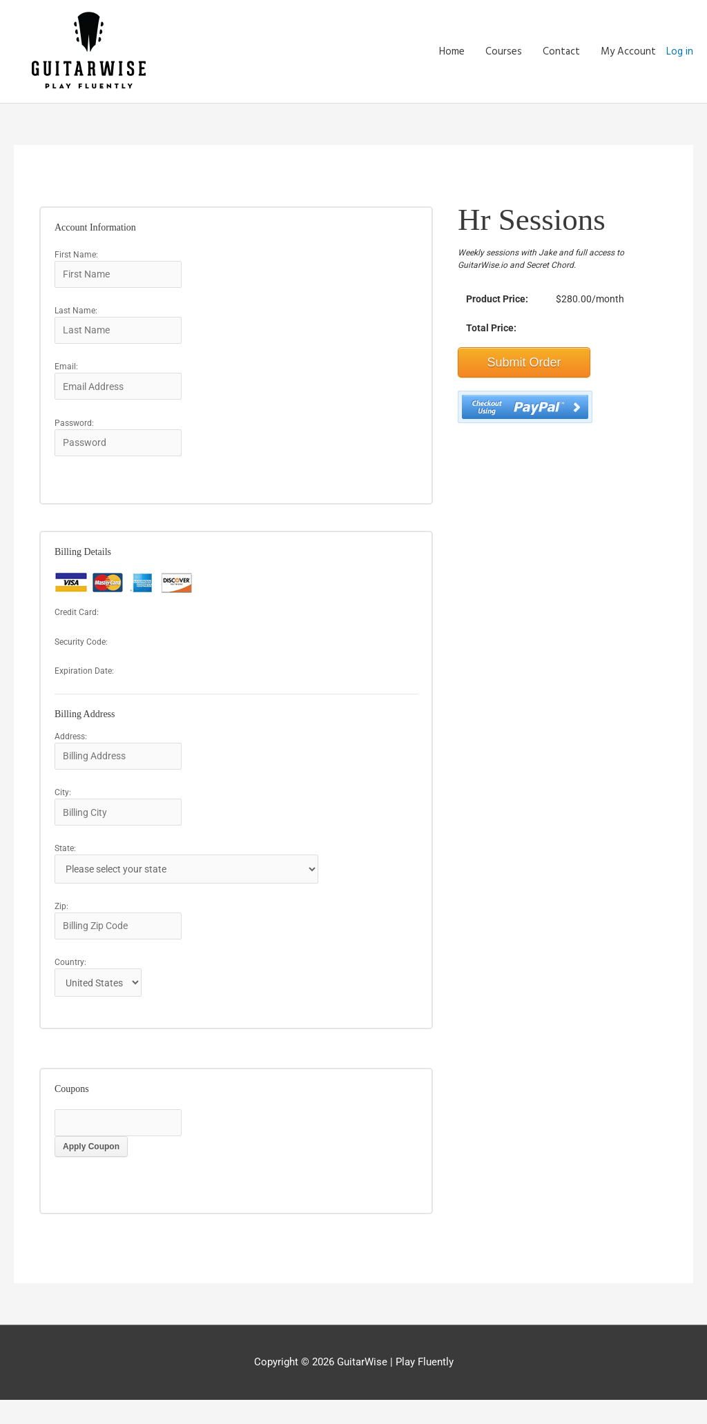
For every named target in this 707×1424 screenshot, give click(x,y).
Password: (74, 431)
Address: (71, 747)
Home (452, 52)
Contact (561, 52)
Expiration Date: (84, 681)
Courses (503, 52)
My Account (628, 52)
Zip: (61, 923)
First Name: (76, 255)
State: (65, 863)
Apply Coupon (91, 1171)
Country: (70, 982)
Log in (679, 52)
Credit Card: (77, 623)
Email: (66, 373)
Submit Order (524, 363)
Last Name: (76, 314)
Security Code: (81, 652)
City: (63, 805)
